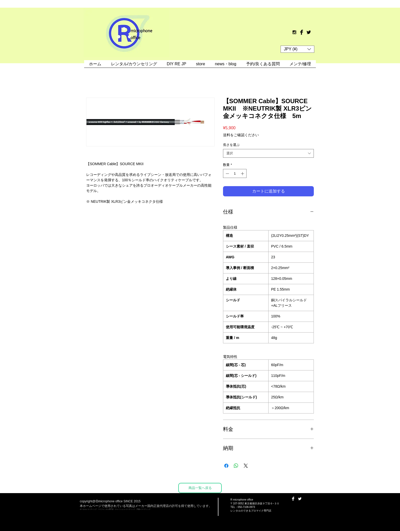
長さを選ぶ (231, 145)
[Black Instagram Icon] (294, 32)
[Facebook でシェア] (226, 466)
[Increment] (243, 173)
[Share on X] (246, 466)
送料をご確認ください (241, 135)
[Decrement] (227, 173)
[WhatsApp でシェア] (236, 466)
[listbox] (297, 49)
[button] (297, 49)
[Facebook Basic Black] (301, 32)
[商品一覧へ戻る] (200, 488)
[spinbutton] (235, 173)
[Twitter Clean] (300, 499)
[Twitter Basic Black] (308, 32)
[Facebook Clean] (293, 499)
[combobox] (268, 153)
